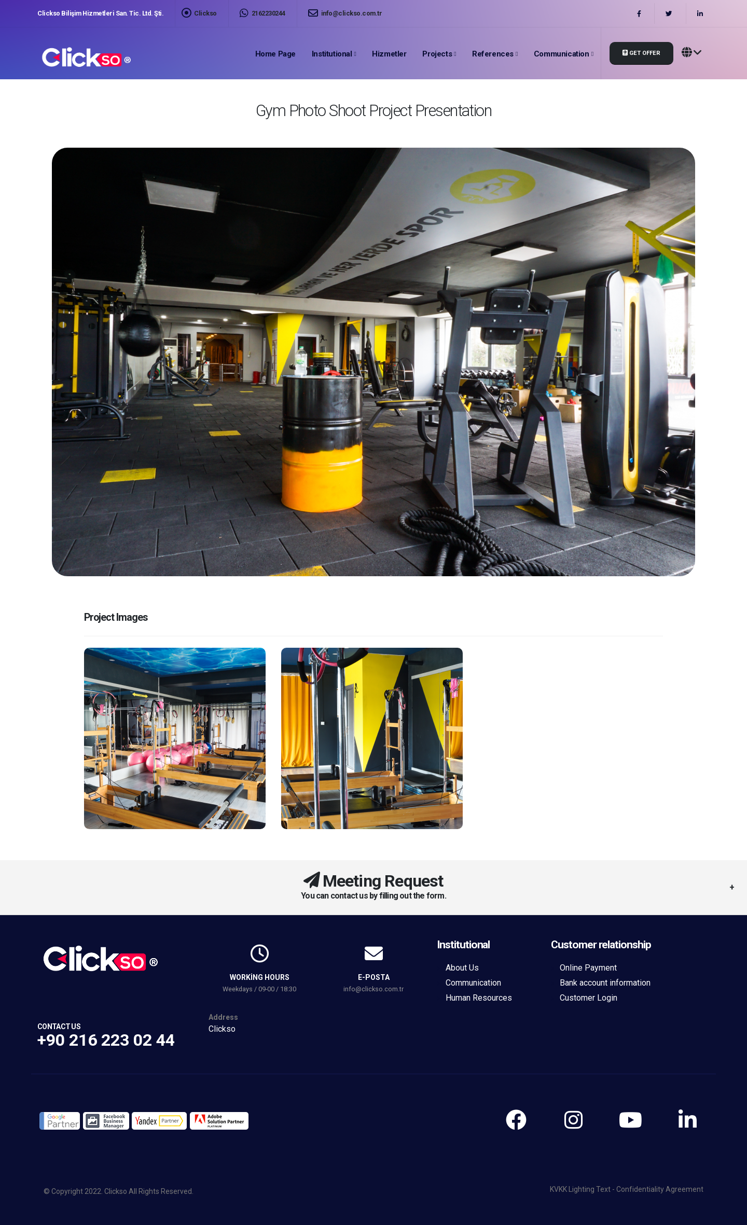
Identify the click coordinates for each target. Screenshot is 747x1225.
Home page (275, 54)
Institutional (332, 54)
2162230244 (262, 13)
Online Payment (588, 968)
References (493, 54)
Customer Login (588, 998)
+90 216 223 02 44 (106, 1040)
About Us (462, 968)
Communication (561, 54)
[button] (691, 53)
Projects (437, 54)
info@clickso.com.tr (345, 13)
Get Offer (641, 53)
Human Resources (479, 998)
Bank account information (605, 983)
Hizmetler (389, 54)
